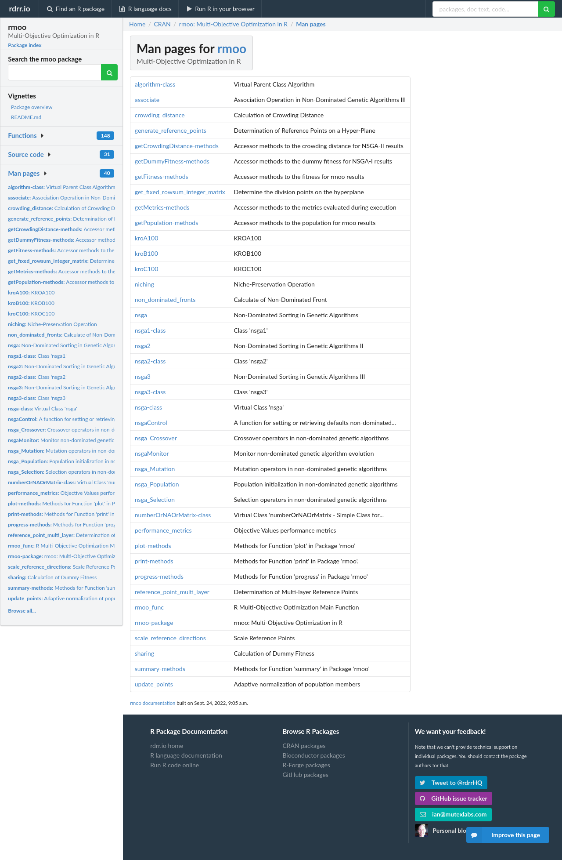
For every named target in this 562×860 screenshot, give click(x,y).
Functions (22, 135)
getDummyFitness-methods (172, 161)
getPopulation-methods (166, 222)
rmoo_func (149, 607)
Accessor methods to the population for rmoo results (97, 282)
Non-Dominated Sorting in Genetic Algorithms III (72, 387)
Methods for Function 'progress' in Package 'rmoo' (88, 524)
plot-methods (153, 545)
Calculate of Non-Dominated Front (76, 334)
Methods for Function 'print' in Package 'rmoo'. (79, 514)
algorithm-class (155, 84)
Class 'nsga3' (37, 398)
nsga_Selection (155, 499)
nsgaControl (151, 422)
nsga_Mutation (155, 468)
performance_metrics (163, 530)
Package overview (31, 107)
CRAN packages (303, 745)
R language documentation (186, 755)
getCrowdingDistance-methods (177, 145)
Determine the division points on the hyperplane (105, 261)
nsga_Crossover (156, 438)
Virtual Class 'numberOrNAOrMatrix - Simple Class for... (107, 482)
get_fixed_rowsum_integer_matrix (180, 192)
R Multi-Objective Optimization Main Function (75, 545)
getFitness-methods (161, 176)
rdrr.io (19, 8)
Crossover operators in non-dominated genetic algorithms (94, 429)
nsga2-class (150, 361)
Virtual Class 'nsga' (42, 408)
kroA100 (147, 238)
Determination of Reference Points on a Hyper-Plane (101, 218)
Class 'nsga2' (37, 377)
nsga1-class (150, 330)
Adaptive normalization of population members (80, 598)
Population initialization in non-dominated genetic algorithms (99, 461)
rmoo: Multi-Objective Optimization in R (72, 556)
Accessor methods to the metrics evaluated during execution (103, 271)
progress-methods (159, 576)
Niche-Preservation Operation (52, 324)
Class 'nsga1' (37, 355)
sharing (144, 653)
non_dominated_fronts (165, 299)
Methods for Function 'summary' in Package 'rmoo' (89, 587)
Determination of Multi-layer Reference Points (95, 535)
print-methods (154, 561)
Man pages (24, 173)
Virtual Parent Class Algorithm (61, 187)
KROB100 (31, 303)
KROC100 (31, 313)
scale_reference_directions (170, 638)
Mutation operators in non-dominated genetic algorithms (92, 450)
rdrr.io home (166, 745)
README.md (26, 117)
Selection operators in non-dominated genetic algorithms (92, 471)
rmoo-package (154, 622)
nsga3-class (150, 392)
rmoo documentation (152, 703)
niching (144, 284)
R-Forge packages (306, 765)
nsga (141, 315)
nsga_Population (157, 484)
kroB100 (146, 253)
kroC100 (146, 268)
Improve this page (503, 835)
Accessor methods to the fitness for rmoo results (88, 250)
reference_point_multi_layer (172, 591)
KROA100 (31, 292)
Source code (26, 154)
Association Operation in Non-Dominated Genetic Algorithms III (94, 197)
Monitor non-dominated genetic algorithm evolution (84, 440)
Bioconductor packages (313, 755)
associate (147, 99)
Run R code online (174, 765)
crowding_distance (160, 115)
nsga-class (148, 407)
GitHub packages (305, 774)
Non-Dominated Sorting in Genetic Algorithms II (71, 366)
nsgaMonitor (152, 453)
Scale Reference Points (66, 566)
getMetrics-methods (162, 207)
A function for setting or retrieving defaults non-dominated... (93, 419)
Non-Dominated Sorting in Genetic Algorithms (68, 345)
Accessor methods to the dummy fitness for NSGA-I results (109, 239)
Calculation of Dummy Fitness (52, 577)
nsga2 (143, 345)
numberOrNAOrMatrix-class (173, 515)
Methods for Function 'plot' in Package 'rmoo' (77, 503)
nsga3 (143, 376)
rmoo (231, 48)
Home (137, 24)
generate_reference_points (170, 130)
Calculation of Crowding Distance (69, 208)
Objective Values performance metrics (78, 493)
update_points (154, 684)
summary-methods (160, 668)
